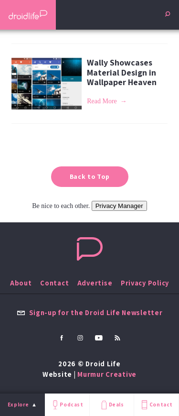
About (21, 282)
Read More (102, 101)
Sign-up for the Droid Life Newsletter (90, 312)
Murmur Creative (107, 374)
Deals (111, 404)
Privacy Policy (145, 282)
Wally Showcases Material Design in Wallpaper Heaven (122, 72)
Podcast (67, 404)
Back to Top (90, 176)
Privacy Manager (119, 205)
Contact (156, 404)
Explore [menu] (18, 404)
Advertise (95, 282)
